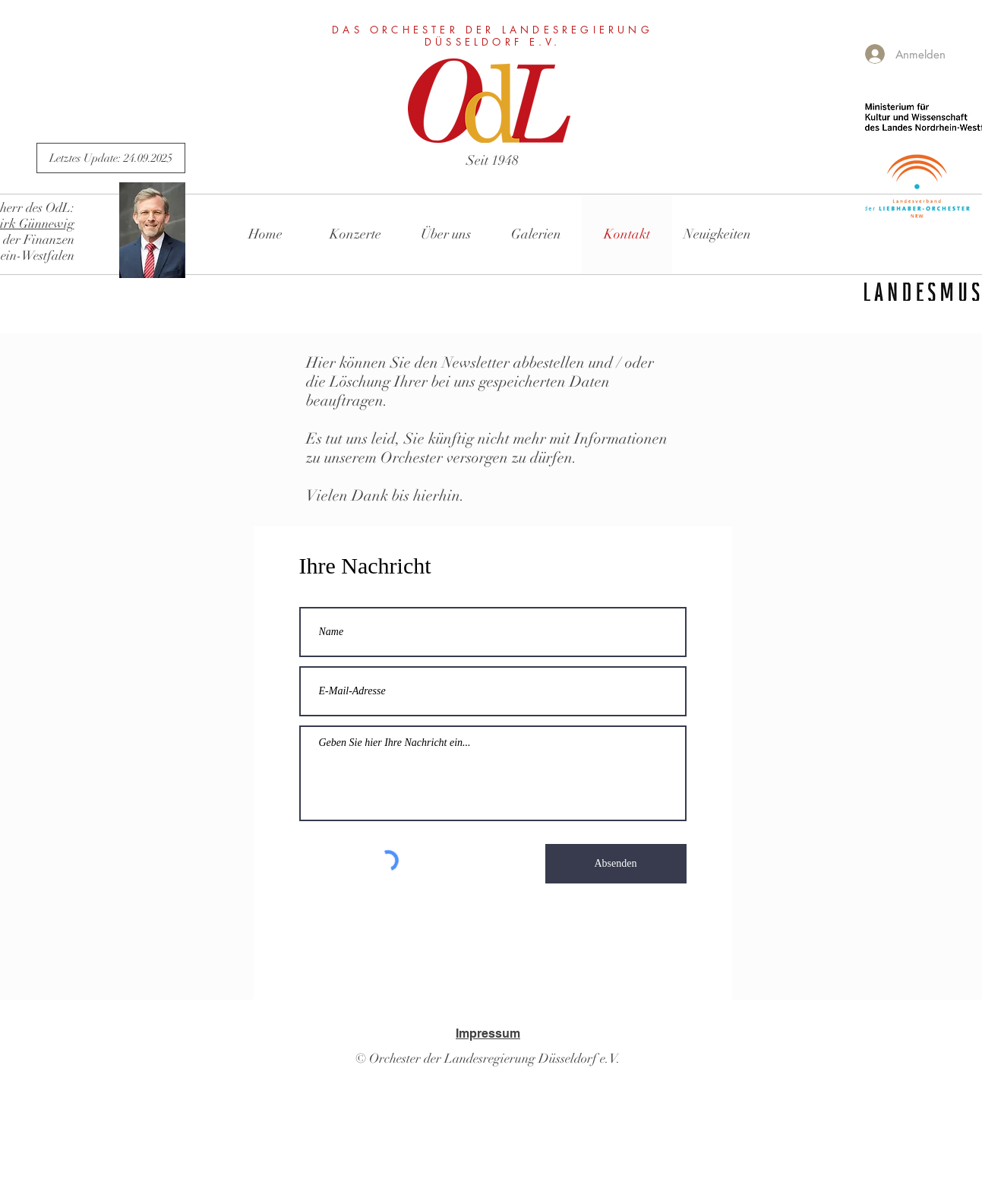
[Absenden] (616, 863)
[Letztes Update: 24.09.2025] (110, 158)
